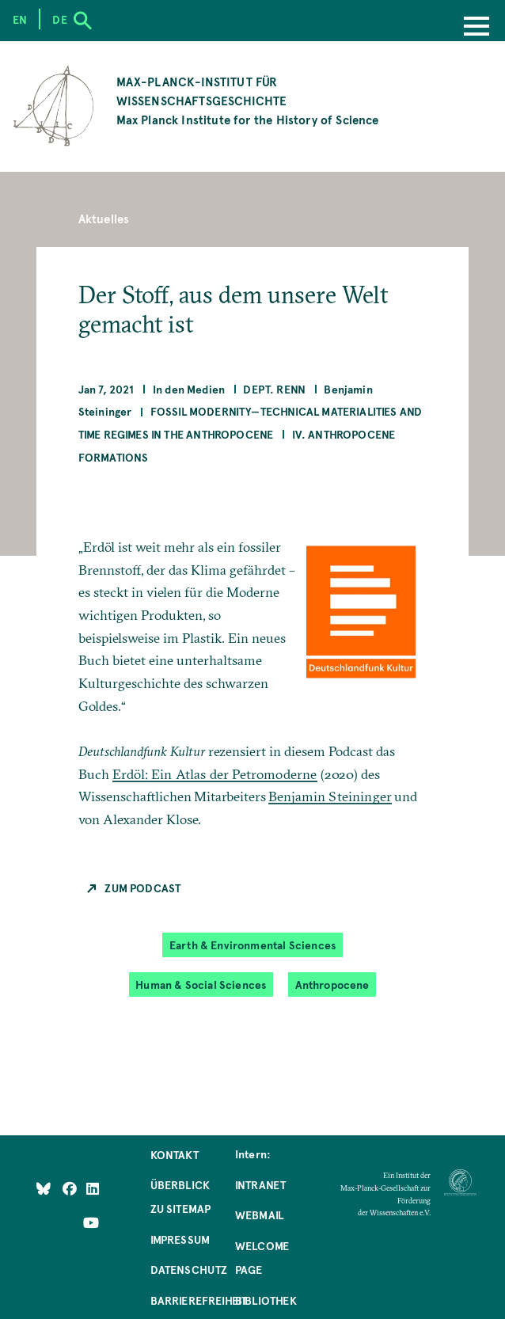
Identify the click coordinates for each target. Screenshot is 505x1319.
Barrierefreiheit (199, 1300)
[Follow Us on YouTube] (91, 1222)
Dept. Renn (274, 389)
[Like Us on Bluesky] (43, 1188)
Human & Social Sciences (200, 984)
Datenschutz (189, 1269)
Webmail (259, 1214)
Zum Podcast (142, 887)
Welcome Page (262, 1257)
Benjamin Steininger (330, 796)
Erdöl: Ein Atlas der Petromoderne (214, 774)
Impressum (180, 1239)
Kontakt (174, 1154)
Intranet (260, 1184)
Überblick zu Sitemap (180, 1196)
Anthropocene (332, 984)
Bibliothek (266, 1300)
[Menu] (476, 28)
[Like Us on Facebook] (71, 1188)
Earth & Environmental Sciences (252, 944)
